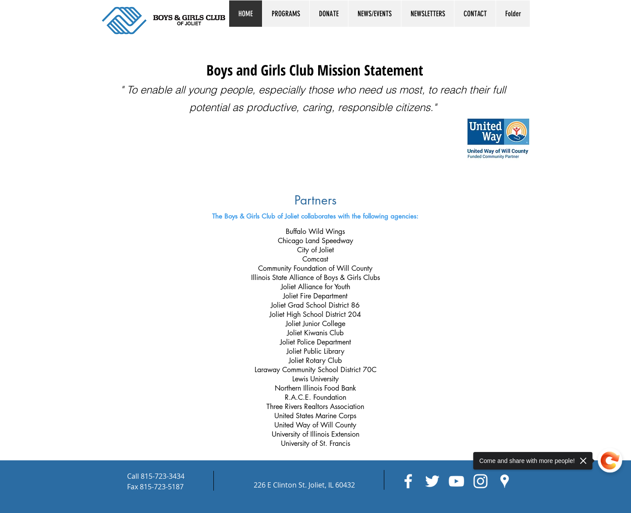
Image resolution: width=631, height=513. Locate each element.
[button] (285, 13)
